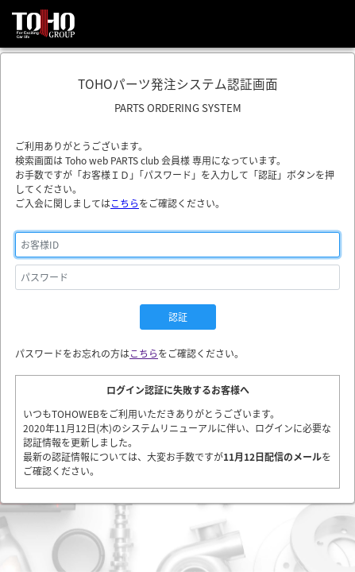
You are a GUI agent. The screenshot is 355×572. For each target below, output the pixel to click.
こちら (124, 203)
